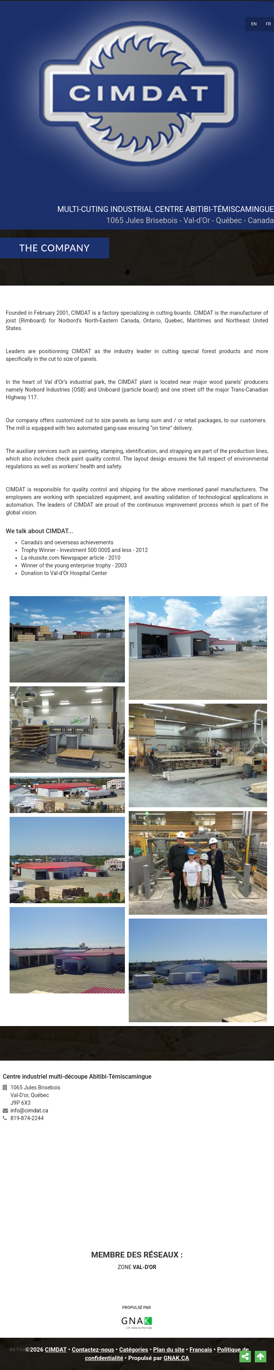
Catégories (133, 1349)
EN (254, 23)
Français (200, 1349)
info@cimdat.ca (29, 1110)
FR (268, 23)
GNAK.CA (176, 1358)
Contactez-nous (93, 1349)
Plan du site (168, 1349)
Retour (19, 1350)
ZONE (137, 1267)
